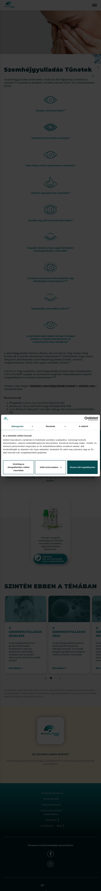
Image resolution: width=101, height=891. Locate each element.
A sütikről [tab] (83, 426)
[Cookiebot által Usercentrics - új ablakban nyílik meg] (86, 419)
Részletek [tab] (50, 426)
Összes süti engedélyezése (82, 467)
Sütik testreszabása (50, 467)
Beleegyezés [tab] (18, 426)
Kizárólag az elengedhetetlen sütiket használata (18, 467)
